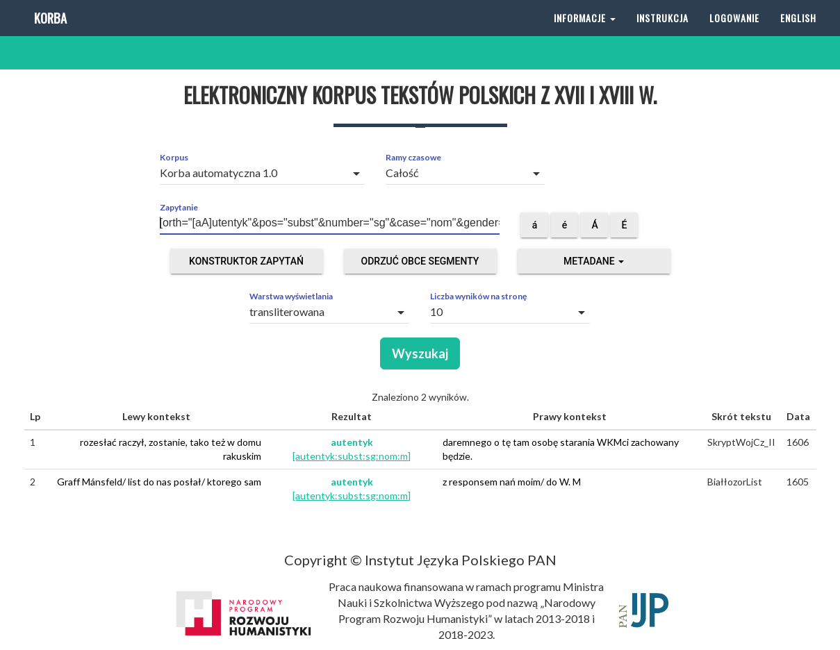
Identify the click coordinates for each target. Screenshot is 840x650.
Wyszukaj (420, 353)
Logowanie (734, 34)
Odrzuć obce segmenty (420, 261)
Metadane (593, 261)
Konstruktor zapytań (246, 261)
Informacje (585, 34)
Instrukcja (662, 34)
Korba (49, 34)
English (798, 34)
